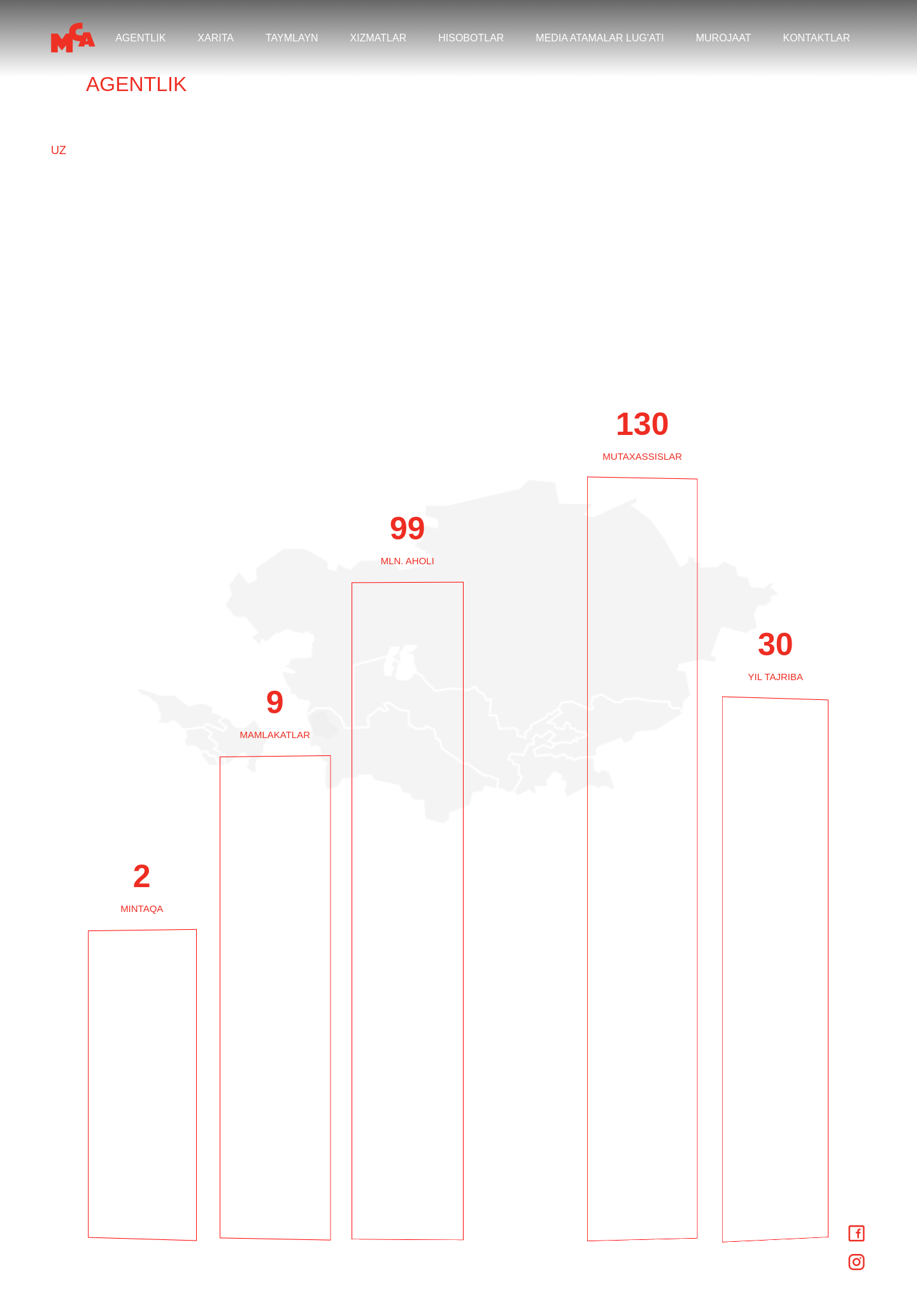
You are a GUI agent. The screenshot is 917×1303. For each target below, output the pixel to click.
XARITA (215, 37)
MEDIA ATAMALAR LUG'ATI (600, 37)
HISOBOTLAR (471, 37)
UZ (58, 151)
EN (59, 112)
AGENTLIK (140, 37)
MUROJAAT (723, 37)
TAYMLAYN (292, 37)
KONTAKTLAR (817, 37)
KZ (58, 171)
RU (59, 132)
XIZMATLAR (378, 37)
